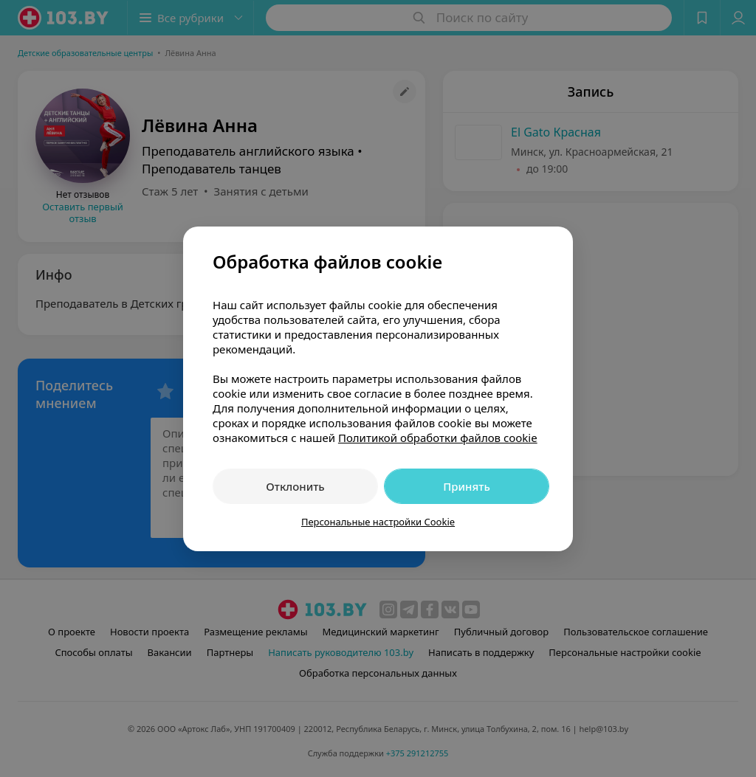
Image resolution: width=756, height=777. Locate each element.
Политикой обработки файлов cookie (437, 437)
